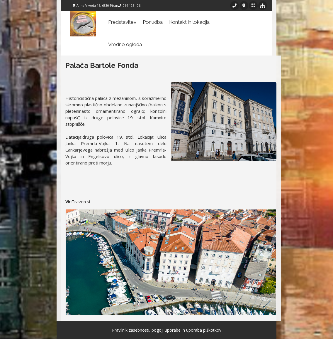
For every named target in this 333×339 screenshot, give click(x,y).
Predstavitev (122, 22)
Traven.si (81, 201)
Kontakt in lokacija (189, 22)
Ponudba (153, 22)
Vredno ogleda (125, 44)
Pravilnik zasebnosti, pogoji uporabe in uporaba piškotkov (166, 330)
